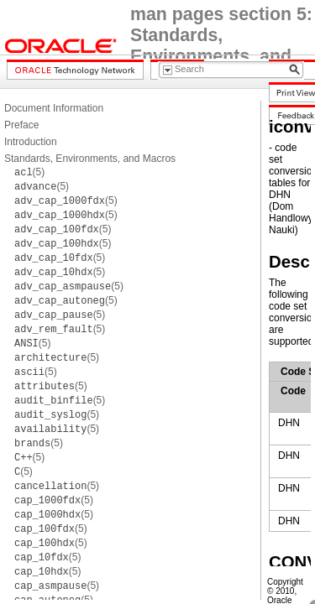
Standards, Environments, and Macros (90, 158)
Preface (21, 125)
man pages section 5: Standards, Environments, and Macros (221, 45)
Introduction (30, 142)
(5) (29, 172)
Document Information (53, 108)
